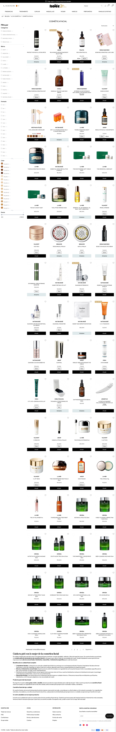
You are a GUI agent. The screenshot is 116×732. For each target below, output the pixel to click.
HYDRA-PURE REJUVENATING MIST (36, 91)
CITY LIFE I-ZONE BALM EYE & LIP (36, 401)
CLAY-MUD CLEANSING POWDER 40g (59, 634)
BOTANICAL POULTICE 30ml (81, 517)
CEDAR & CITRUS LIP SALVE (59, 440)
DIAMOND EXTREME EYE (81, 285)
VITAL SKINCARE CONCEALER (36, 130)
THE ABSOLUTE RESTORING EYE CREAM (59, 402)
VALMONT (104, 89)
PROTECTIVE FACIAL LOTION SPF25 (36, 52)
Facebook (80, 725)
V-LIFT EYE (104, 440)
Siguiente (89, 649)
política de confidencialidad (105, 720)
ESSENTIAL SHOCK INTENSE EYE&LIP (104, 286)
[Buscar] (93, 6)
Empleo (55, 720)
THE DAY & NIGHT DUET (36, 207)
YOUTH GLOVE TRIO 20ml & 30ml (59, 556)
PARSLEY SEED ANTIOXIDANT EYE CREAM (82, 363)
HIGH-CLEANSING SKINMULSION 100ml (36, 634)
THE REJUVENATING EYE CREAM (36, 169)
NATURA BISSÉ (59, 127)
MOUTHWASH (82, 479)
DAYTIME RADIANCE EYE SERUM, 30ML (81, 400)
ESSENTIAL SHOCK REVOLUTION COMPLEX (59, 169)
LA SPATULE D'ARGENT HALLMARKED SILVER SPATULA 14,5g (104, 403)
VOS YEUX (36, 246)
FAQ (2, 714)
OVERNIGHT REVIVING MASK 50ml (59, 595)
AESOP (36, 50)
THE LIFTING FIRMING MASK (59, 207)
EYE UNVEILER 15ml (104, 595)
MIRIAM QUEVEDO (104, 50)
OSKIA (104, 360)
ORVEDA (82, 515)
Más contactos (57, 714)
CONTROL (59, 362)
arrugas (30, 670)
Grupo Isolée (4, 720)
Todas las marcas (6, 712)
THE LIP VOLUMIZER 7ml (36, 517)
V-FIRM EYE (36, 440)
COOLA (59, 89)
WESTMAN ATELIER (36, 127)
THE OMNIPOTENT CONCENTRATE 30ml (82, 557)
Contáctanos (4, 717)
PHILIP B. (82, 50)
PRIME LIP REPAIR (104, 207)
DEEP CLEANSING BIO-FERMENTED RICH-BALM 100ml (81, 634)
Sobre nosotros (57, 712)
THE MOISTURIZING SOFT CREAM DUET (82, 169)
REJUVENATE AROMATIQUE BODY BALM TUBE (59, 53)
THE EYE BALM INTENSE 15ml (81, 440)
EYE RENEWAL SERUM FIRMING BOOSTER (36, 284)
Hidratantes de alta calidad (24, 672)
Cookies (29, 720)
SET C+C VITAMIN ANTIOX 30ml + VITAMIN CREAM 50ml (59, 130)
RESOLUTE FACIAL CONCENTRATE (104, 130)
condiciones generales (92, 720)
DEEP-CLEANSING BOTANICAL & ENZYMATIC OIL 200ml (104, 634)
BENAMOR (59, 244)
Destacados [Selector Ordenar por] (107, 26)
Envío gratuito (58, 1)
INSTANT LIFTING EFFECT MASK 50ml (36, 595)
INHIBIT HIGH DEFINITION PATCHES (81, 324)
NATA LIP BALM (82, 246)
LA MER (82, 127)
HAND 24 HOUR (104, 91)
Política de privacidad (33, 714)
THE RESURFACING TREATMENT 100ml (59, 518)
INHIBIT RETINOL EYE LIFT (59, 285)
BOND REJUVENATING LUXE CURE (104, 52)
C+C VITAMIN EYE (104, 324)
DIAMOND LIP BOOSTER (59, 324)
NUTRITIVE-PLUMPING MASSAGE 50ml (36, 557)
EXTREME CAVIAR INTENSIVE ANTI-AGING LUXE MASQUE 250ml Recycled (82, 92)
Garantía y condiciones (33, 712)
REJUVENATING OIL (82, 52)
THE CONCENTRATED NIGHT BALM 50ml (59, 479)
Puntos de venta (57, 717)
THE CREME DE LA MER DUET (104, 169)
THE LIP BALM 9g (104, 479)
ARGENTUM (104, 399)
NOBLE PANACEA (59, 399)
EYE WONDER (104, 362)
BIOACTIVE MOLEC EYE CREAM (104, 246)
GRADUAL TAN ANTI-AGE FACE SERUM (59, 91)
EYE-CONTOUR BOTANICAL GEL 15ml (81, 595)
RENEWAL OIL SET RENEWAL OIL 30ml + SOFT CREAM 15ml (81, 208)
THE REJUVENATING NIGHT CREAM (82, 130)
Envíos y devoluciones (33, 717)
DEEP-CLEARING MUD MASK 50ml (104, 556)
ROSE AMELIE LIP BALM (59, 246)
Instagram (87, 725)
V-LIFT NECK (36, 479)
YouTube (84, 725)
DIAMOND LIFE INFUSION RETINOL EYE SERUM (36, 324)
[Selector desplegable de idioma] (18, 6)
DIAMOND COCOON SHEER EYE (36, 362)
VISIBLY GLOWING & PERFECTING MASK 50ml (104, 518)
